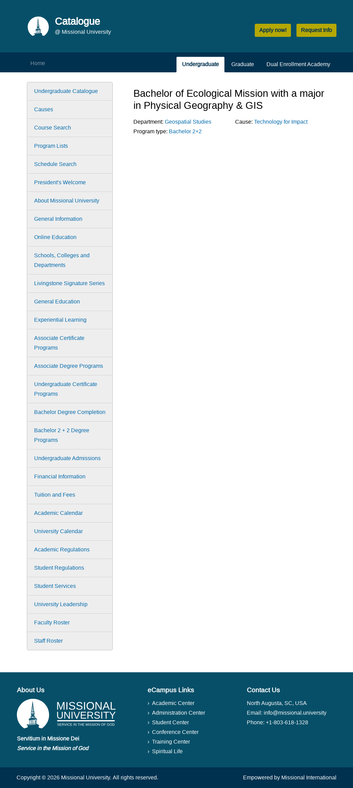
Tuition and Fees (54, 495)
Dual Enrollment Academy (298, 64)
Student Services (55, 586)
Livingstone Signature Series (69, 283)
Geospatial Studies (188, 122)
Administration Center (178, 713)
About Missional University (66, 201)
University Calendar (58, 531)
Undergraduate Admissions (67, 458)
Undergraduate (200, 64)
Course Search (52, 128)
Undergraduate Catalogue (66, 91)
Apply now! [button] (272, 30)
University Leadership (61, 604)
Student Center (170, 722)
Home (37, 63)
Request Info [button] (316, 30)
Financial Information (59, 476)
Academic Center (173, 703)
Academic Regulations (62, 549)
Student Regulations (59, 568)
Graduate (242, 64)
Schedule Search (55, 164)
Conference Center (175, 732)
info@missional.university (295, 713)
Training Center (171, 742)
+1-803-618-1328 (287, 722)
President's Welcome (60, 182)
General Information (58, 219)
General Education (57, 301)
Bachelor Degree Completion (69, 412)
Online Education (55, 237)
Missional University (85, 777)
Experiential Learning (60, 320)
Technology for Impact (280, 122)
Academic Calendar (58, 513)
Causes (43, 109)
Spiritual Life (167, 751)
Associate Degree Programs (68, 366)
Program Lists (51, 146)
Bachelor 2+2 (185, 131)
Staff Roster (48, 641)
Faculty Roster (52, 622)
